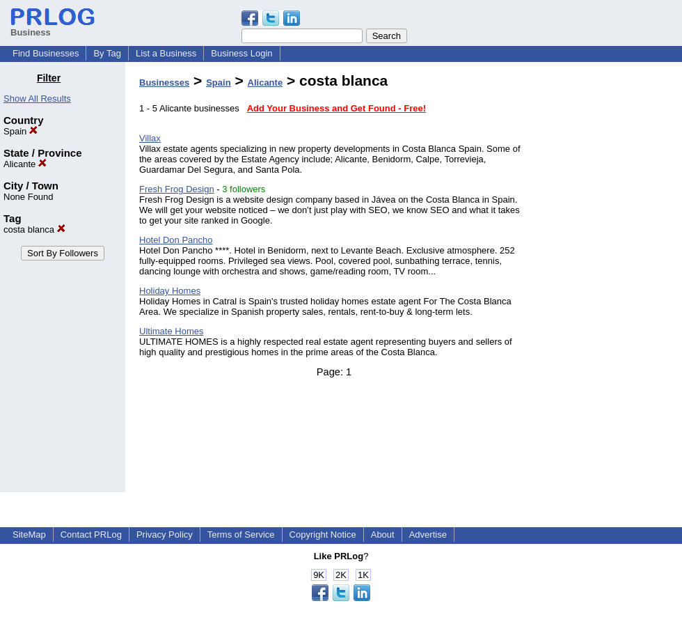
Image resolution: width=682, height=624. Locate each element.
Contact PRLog (91, 534)
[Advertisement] (611, 281)
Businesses (164, 82)
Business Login (241, 53)
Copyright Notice (323, 534)
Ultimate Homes (171, 331)
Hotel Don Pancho (176, 240)
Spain (20, 131)
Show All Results (37, 98)
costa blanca (34, 229)
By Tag (107, 53)
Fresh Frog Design (176, 189)
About (383, 534)
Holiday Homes (169, 291)
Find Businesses (46, 53)
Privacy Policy (164, 534)
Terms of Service (241, 534)
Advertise (428, 534)
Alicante (25, 164)
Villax (150, 138)
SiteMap (29, 534)
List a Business (166, 53)
